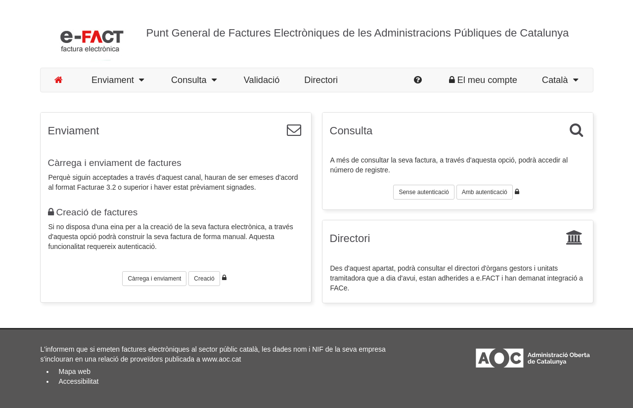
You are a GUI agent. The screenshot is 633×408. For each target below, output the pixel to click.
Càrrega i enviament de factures (114, 163)
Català (560, 80)
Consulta (194, 80)
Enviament (117, 80)
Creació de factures (93, 212)
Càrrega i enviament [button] (154, 278)
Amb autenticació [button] (484, 192)
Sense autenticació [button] (424, 192)
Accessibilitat (79, 381)
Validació (261, 80)
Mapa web (75, 371)
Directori (321, 80)
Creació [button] (204, 278)
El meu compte (483, 80)
